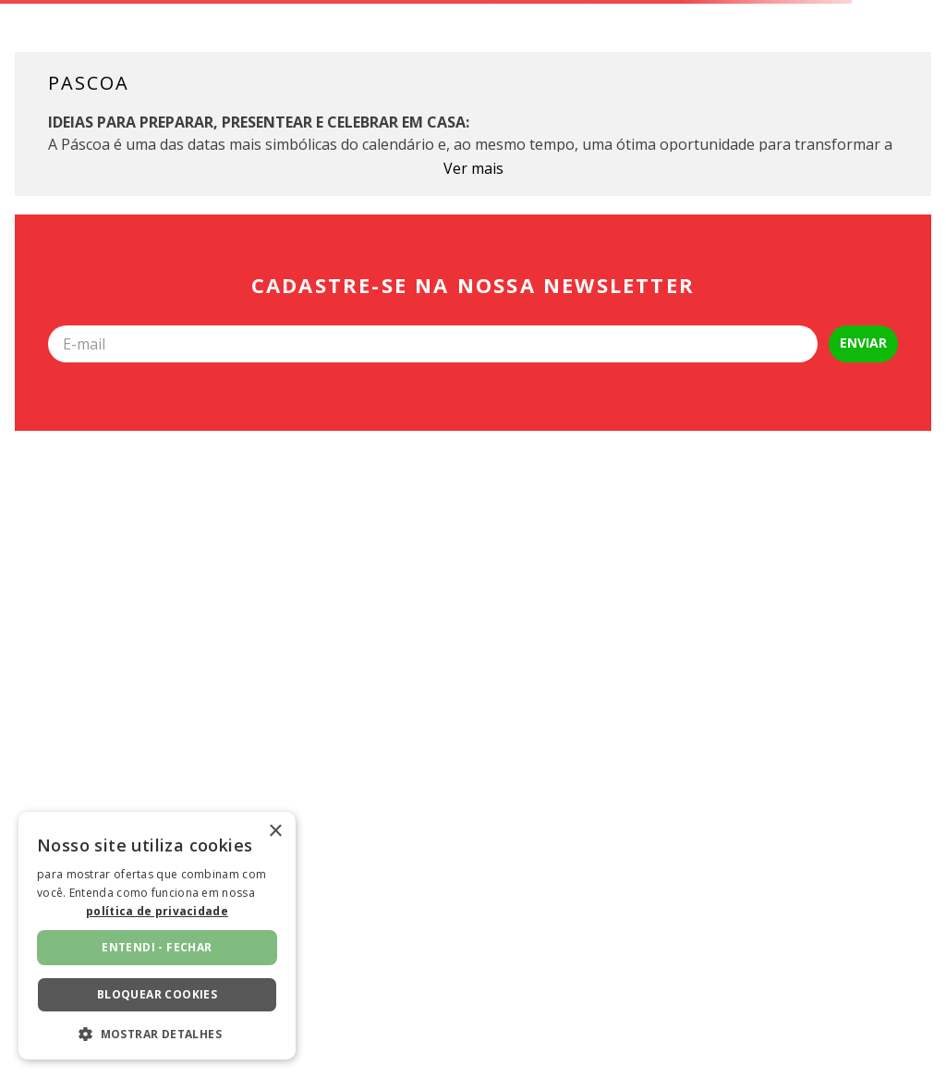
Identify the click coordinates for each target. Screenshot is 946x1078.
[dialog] (157, 936)
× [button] (275, 832)
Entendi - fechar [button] (157, 947)
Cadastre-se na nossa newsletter (473, 285)
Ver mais (473, 168)
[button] (157, 1032)
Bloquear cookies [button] (157, 994)
